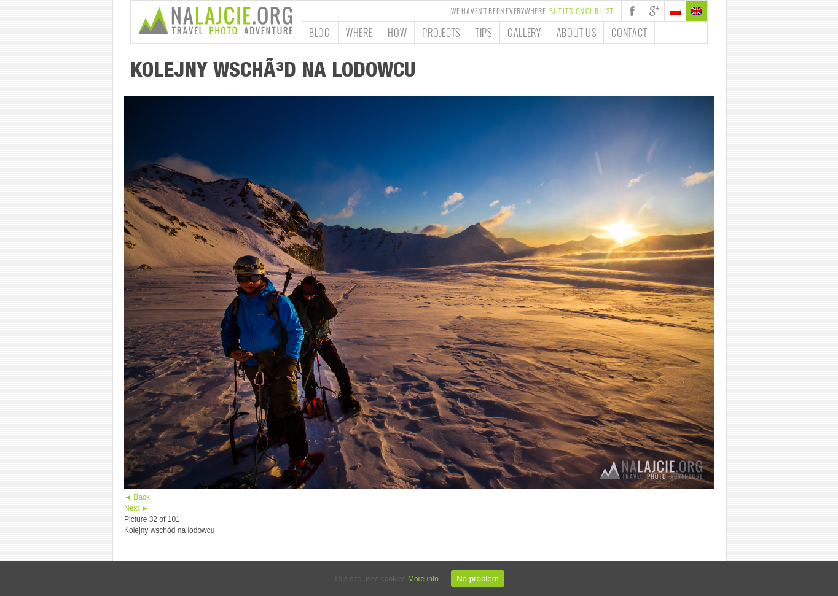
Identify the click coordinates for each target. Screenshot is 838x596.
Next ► (136, 508)
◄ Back (137, 497)
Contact (629, 32)
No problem (477, 578)
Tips (484, 32)
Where (359, 32)
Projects (441, 32)
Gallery (524, 32)
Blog (320, 32)
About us (577, 32)
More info (423, 579)
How (397, 32)
